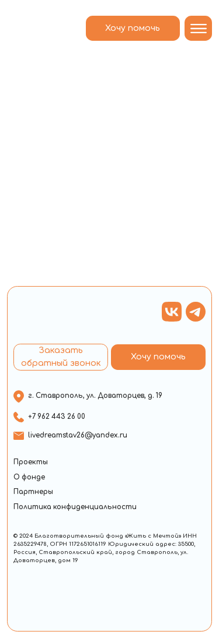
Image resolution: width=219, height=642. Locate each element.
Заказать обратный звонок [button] (61, 357)
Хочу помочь (132, 28)
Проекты (30, 462)
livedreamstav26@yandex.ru (77, 435)
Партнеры (33, 492)
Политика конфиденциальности (75, 507)
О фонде (29, 477)
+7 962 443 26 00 (56, 417)
